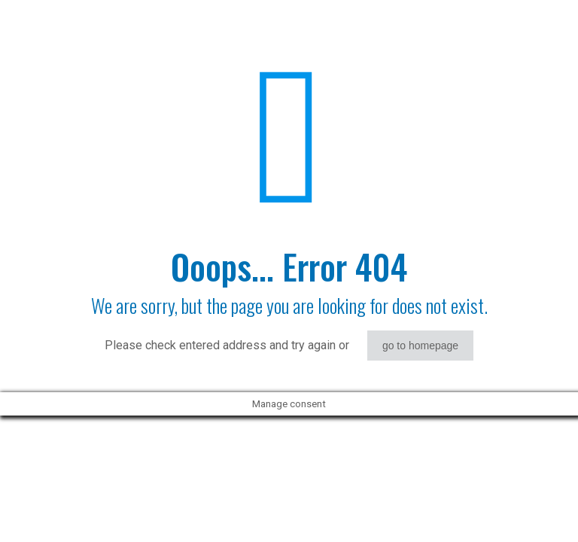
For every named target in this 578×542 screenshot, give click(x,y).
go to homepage (420, 346)
